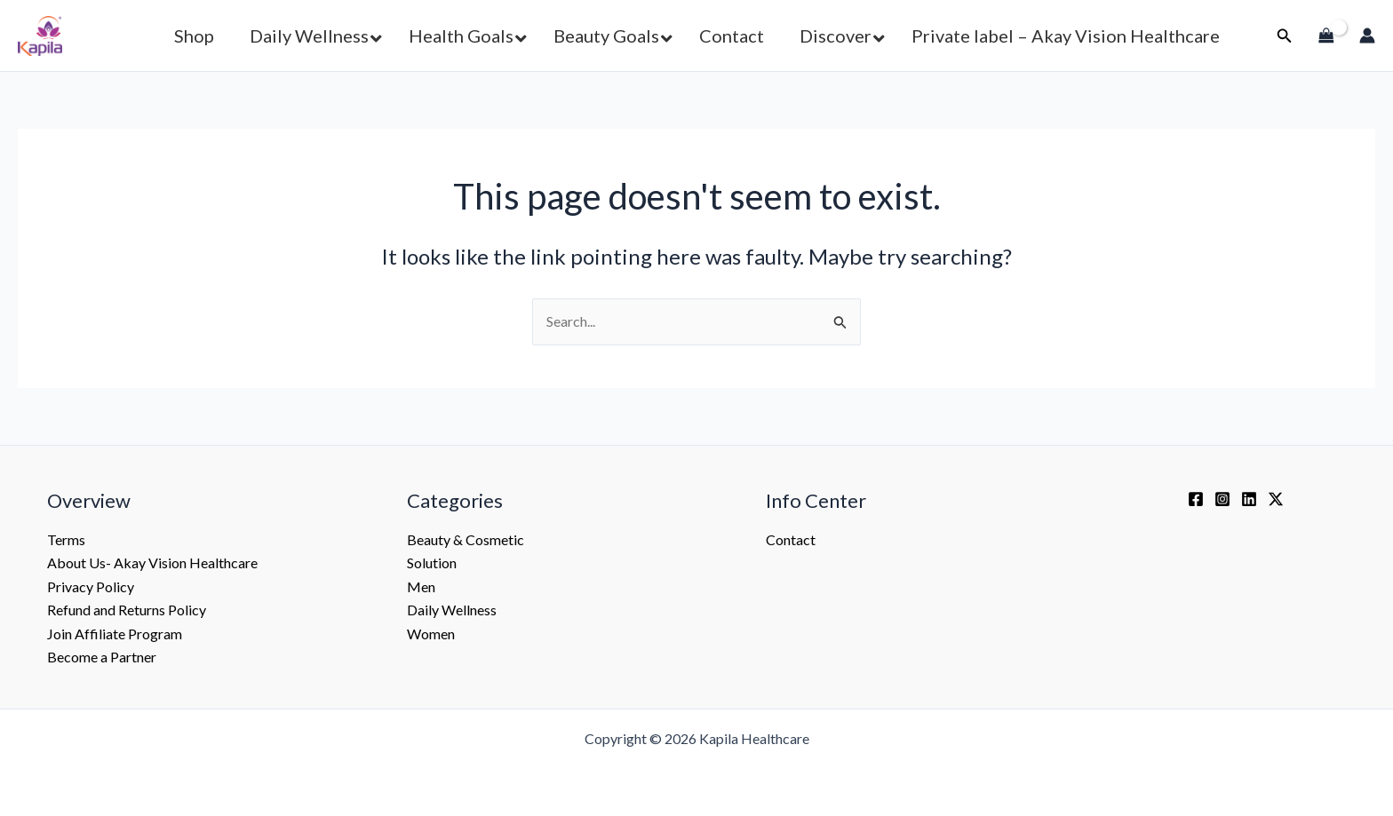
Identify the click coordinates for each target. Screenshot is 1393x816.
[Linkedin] (1249, 499)
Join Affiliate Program (114, 633)
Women (431, 633)
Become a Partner (101, 656)
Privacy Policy (90, 586)
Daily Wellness (452, 609)
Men (421, 586)
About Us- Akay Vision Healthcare (152, 562)
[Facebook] (1196, 499)
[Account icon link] (1367, 36)
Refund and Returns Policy (126, 609)
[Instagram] (1222, 499)
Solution (432, 562)
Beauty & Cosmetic (465, 539)
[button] (311, 35)
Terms (66, 539)
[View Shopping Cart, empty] (1326, 35)
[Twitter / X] (1276, 499)
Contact (791, 539)
